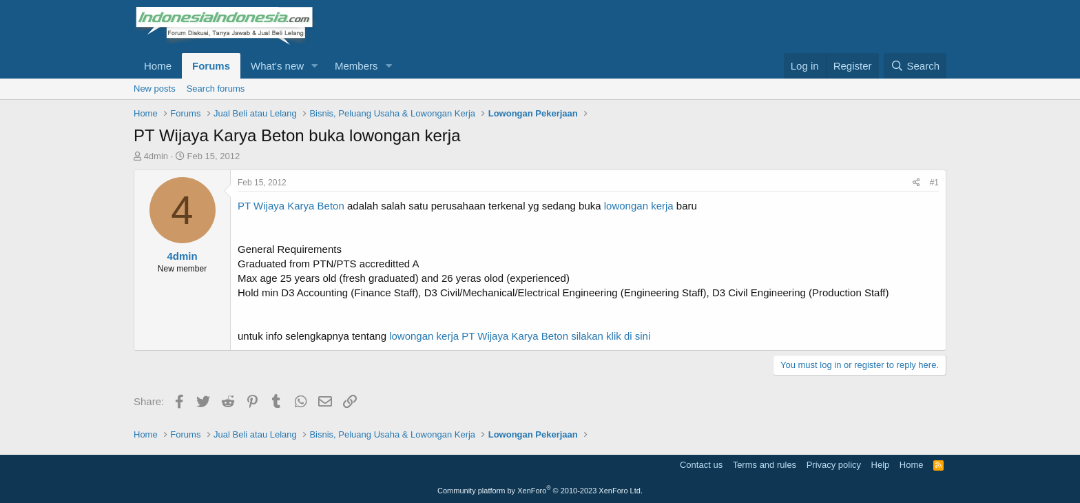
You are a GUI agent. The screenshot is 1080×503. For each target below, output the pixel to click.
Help (880, 465)
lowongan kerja (639, 206)
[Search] (915, 66)
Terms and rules (764, 465)
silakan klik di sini (609, 336)
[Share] (916, 183)
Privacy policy (834, 465)
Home (158, 66)
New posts (155, 88)
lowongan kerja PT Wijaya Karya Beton (478, 336)
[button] (314, 66)
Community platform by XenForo (540, 490)
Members (356, 66)
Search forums (216, 88)
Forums (211, 66)
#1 (934, 182)
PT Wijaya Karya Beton (291, 206)
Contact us (701, 465)
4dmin (156, 156)
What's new (277, 66)
